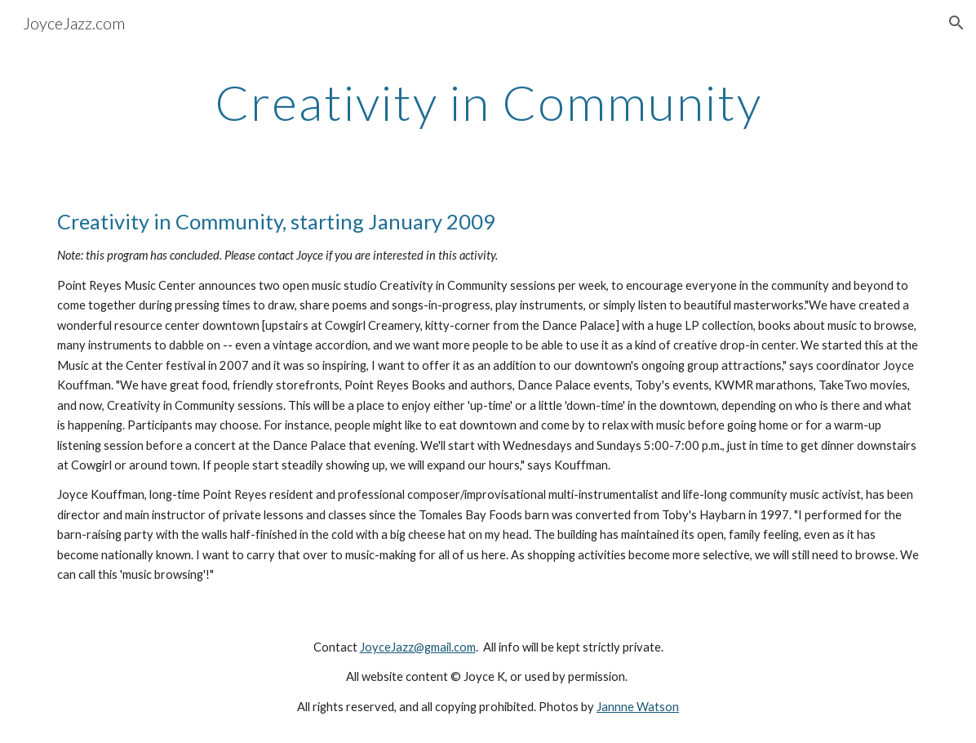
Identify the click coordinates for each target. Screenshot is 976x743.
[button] (956, 22)
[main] (488, 102)
